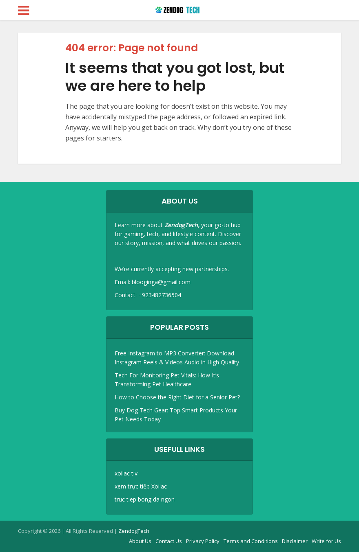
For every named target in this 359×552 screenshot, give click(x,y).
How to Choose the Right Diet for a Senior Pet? (177, 397)
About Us (140, 541)
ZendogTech (133, 530)
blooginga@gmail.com (161, 282)
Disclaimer (295, 541)
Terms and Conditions (251, 541)
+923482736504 (159, 295)
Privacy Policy (202, 541)
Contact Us (168, 541)
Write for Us (326, 541)
